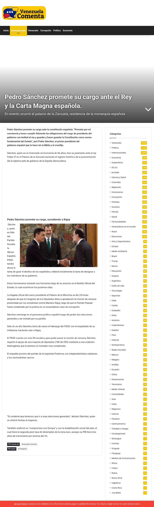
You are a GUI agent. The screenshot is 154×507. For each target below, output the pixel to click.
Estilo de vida (118, 285)
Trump (115, 261)
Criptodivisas (118, 325)
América (116, 320)
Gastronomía (118, 379)
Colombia (116, 182)
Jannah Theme (20, 504)
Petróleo (116, 202)
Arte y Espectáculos (121, 241)
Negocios (116, 409)
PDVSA (115, 212)
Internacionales (18, 30)
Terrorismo (117, 384)
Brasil (114, 256)
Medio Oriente (118, 389)
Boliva (114, 473)
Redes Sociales (119, 350)
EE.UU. (115, 167)
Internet (115, 340)
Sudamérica (117, 162)
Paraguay (116, 453)
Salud (114, 216)
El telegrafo (22, 449)
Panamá (115, 419)
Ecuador (115, 369)
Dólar (114, 315)
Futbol (115, 468)
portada (115, 172)
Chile (114, 300)
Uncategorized (118, 433)
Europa (115, 246)
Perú (114, 335)
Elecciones (117, 236)
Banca (115, 266)
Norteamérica (118, 345)
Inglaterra (116, 483)
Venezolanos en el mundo (124, 226)
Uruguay (115, 448)
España (115, 330)
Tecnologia (117, 290)
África (114, 463)
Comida (115, 443)
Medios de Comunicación (123, 458)
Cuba (114, 404)
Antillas (115, 364)
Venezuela (33, 30)
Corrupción (45, 30)
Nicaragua (116, 438)
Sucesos (116, 207)
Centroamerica (119, 423)
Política (57, 30)
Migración (116, 187)
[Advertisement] (52, 188)
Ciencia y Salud (119, 177)
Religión (115, 359)
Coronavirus (117, 192)
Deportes (116, 295)
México (115, 354)
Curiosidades (118, 394)
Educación (116, 271)
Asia (114, 399)
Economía (67, 30)
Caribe (115, 305)
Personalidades (119, 221)
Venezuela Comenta (29, 444)
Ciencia (115, 414)
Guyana (115, 276)
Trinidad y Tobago (120, 428)
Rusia (114, 231)
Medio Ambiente (119, 251)
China (114, 374)
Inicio (6, 30)
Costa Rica (117, 488)
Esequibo (116, 310)
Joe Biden (116, 492)
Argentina (116, 281)
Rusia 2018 (117, 478)
